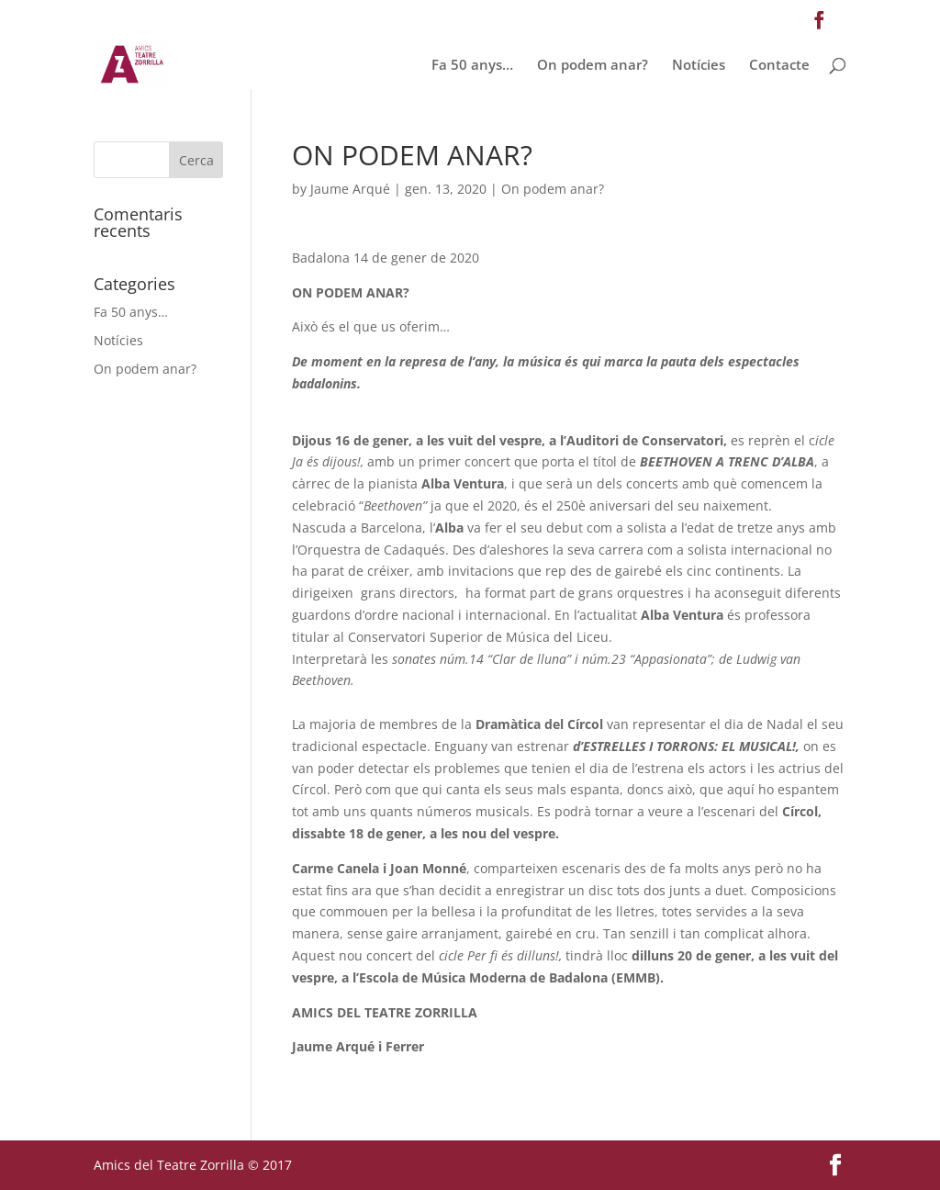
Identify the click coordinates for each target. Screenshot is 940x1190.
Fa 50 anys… (472, 65)
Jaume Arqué (350, 188)
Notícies (698, 65)
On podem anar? (592, 65)
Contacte (779, 65)
